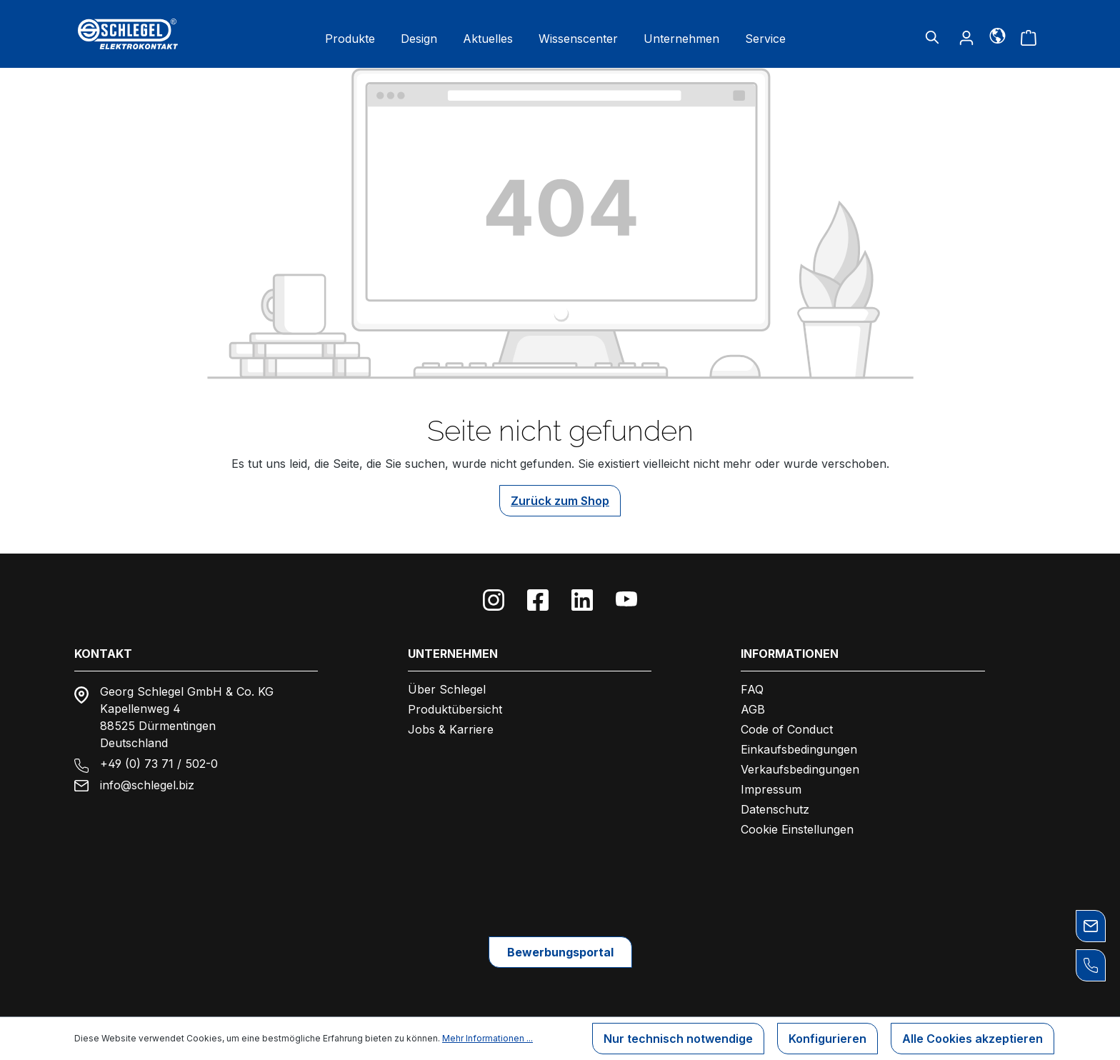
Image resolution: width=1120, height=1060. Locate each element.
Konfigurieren (827, 1038)
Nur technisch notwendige (678, 1038)
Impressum (771, 789)
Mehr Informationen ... (487, 1038)
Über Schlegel (447, 689)
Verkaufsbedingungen (800, 769)
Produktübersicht (455, 709)
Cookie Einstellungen (797, 829)
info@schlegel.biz (147, 785)
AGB (753, 709)
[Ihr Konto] (966, 37)
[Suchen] (932, 37)
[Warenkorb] (1028, 37)
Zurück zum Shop (560, 501)
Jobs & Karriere (451, 729)
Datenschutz (775, 809)
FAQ (752, 689)
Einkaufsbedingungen (799, 749)
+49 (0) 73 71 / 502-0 (159, 763)
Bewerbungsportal (560, 952)
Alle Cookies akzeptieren (972, 1038)
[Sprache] (997, 35)
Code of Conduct (787, 729)
